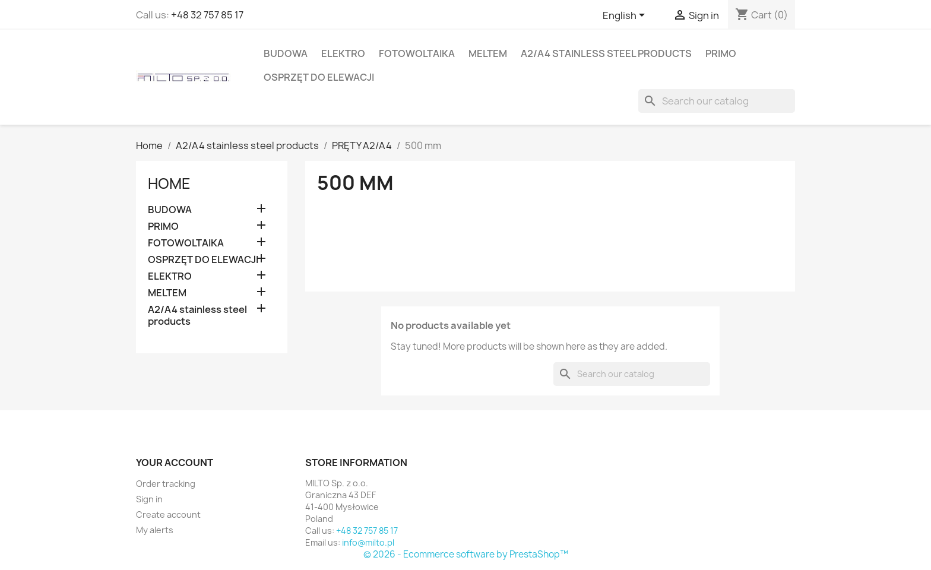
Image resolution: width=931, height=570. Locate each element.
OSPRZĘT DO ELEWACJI (319, 77)
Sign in (149, 499)
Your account (174, 462)
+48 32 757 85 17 (207, 14)
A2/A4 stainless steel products (606, 53)
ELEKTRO (343, 53)
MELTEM (487, 53)
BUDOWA (286, 53)
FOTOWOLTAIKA (417, 53)
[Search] (716, 101)
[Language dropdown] (626, 16)
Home (169, 183)
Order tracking (165, 483)
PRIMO (720, 53)
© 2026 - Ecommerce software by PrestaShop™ (465, 554)
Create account (168, 514)
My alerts (154, 530)
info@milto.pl (368, 542)
